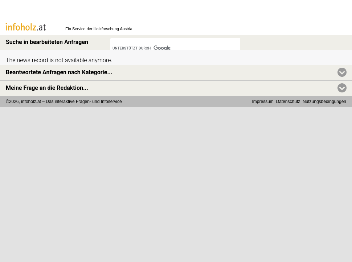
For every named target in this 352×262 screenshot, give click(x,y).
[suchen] (165, 48)
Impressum (263, 101)
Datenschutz (288, 101)
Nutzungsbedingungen (324, 101)
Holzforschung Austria (113, 29)
